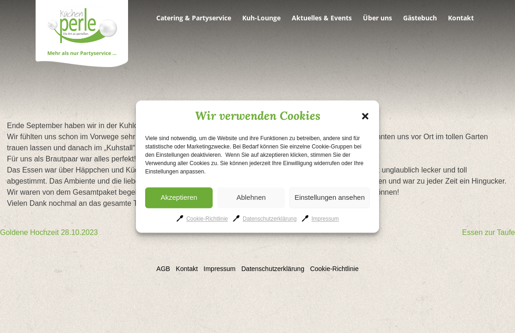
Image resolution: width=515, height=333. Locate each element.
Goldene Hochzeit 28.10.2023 (49, 232)
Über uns (377, 18)
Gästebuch (420, 18)
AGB (163, 268)
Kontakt (461, 18)
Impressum (325, 219)
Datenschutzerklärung (270, 219)
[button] (365, 116)
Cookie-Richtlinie (207, 219)
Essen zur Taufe (488, 232)
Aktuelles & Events (322, 18)
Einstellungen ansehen (329, 197)
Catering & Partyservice (193, 18)
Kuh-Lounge (261, 18)
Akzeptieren (178, 197)
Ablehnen (250, 197)
